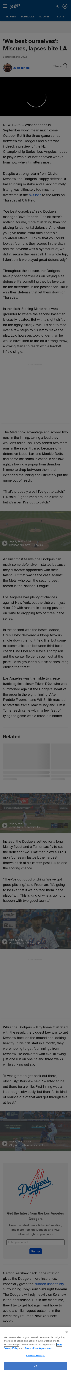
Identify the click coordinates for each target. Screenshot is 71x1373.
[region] (35, 1350)
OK (35, 1365)
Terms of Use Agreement (38, 1348)
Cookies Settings (35, 1355)
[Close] (66, 1332)
